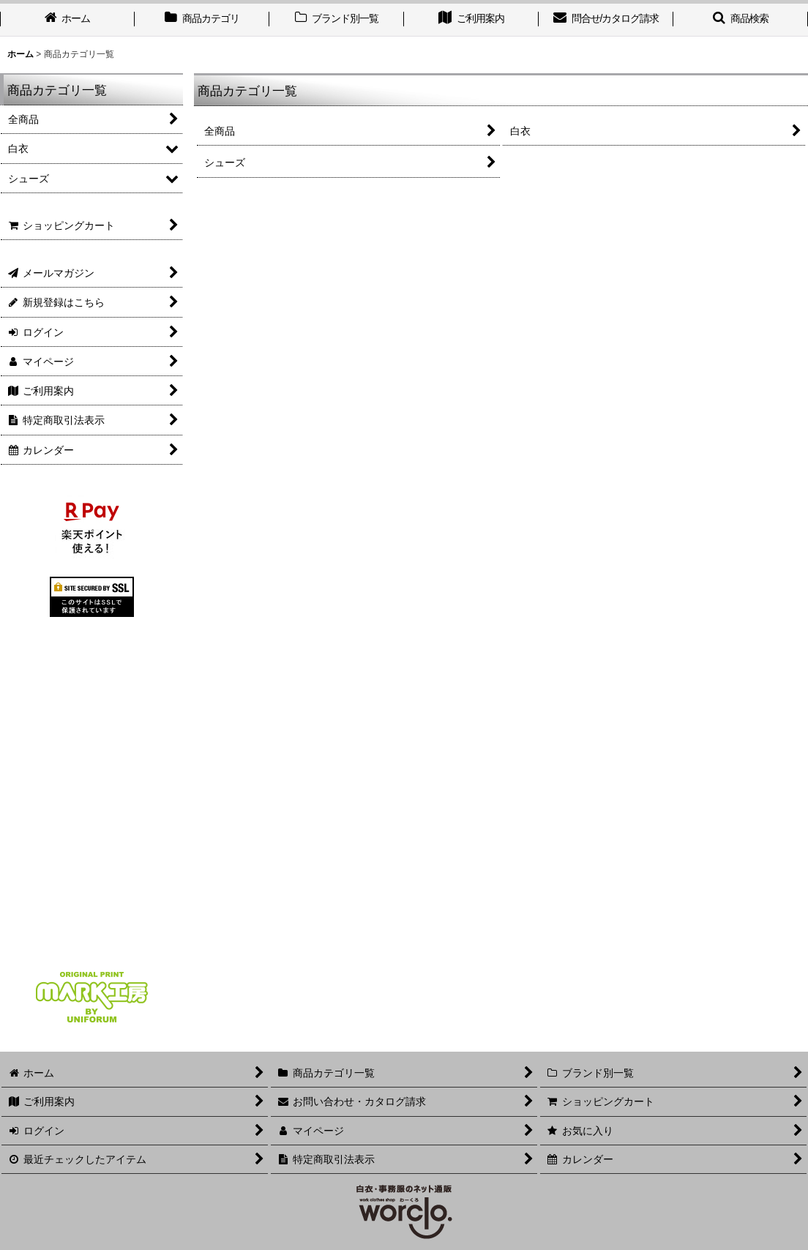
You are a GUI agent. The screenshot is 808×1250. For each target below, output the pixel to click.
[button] (740, 20)
